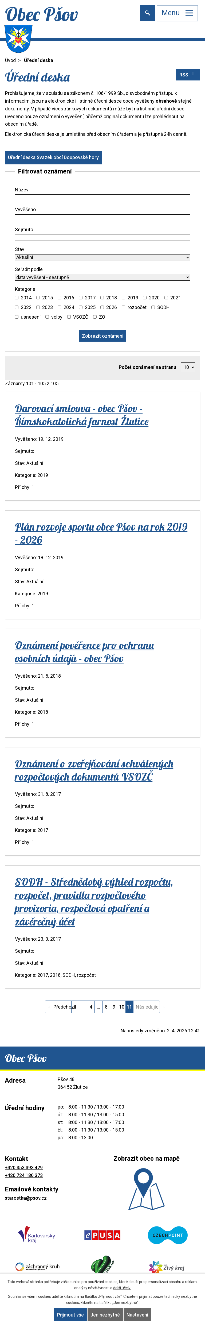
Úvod (10, 60)
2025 (90, 307)
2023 (47, 307)
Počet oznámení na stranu (147, 367)
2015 (47, 297)
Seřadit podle (29, 269)
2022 (26, 307)
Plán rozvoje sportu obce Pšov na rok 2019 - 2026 (101, 533)
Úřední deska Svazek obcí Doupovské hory (53, 157)
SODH (163, 307)
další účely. (122, 1288)
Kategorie (25, 289)
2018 (111, 297)
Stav (19, 249)
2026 (111, 307)
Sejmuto (24, 229)
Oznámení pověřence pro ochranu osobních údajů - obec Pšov (84, 651)
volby (56, 317)
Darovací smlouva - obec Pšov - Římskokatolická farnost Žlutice (81, 415)
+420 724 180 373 (24, 1175)
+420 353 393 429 (24, 1167)
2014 (26, 297)
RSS (188, 74)
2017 (90, 297)
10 (121, 1007)
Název (22, 189)
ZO (102, 317)
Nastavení (137, 1315)
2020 (154, 297)
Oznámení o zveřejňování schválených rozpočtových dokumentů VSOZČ (94, 770)
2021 (175, 297)
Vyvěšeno (25, 209)
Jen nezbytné (105, 1315)
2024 (69, 307)
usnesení (31, 317)
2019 (133, 297)
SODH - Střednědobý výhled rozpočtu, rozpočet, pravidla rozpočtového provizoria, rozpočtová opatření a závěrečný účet (94, 901)
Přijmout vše (70, 1315)
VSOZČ (80, 317)
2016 (69, 297)
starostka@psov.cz (26, 1198)
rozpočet (137, 307)
